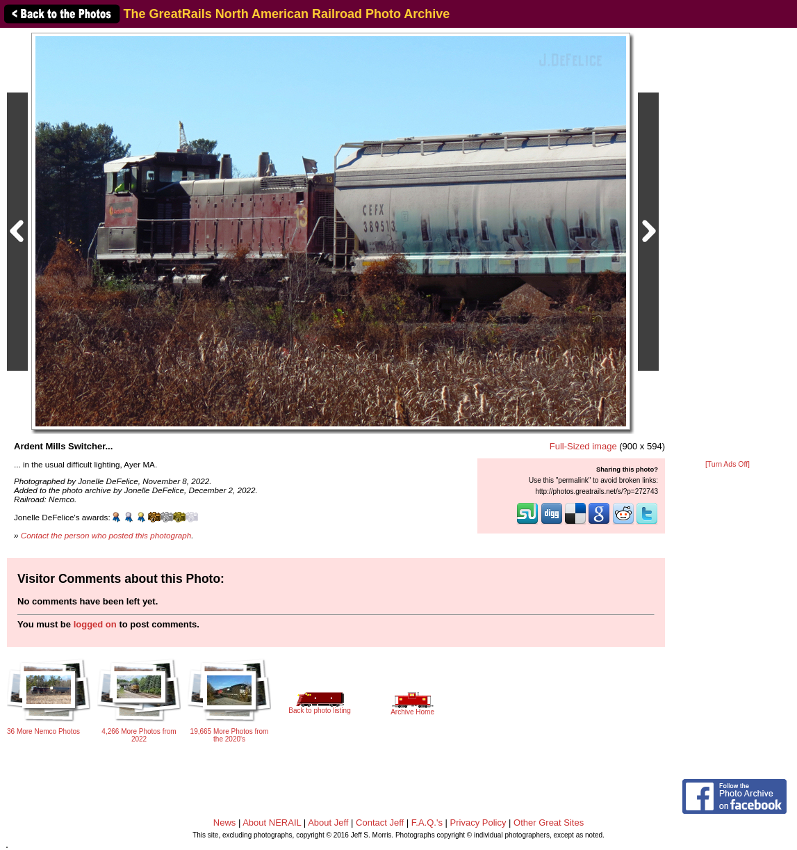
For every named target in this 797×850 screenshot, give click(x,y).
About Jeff (328, 822)
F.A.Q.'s (427, 822)
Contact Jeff (380, 822)
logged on (95, 624)
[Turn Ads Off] (727, 464)
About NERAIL (272, 822)
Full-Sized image (583, 446)
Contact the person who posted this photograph (106, 535)
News (224, 822)
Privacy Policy (478, 822)
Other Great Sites (548, 822)
